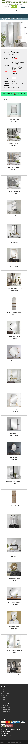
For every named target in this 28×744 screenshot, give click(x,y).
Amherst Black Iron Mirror (14, 240)
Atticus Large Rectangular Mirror (14, 481)
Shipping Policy (7, 709)
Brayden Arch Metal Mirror (14, 674)
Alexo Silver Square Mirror (14, 191)
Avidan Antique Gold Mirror (14, 505)
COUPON (15, 93)
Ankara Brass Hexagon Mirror (14, 409)
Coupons (5, 715)
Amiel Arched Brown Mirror (14, 312)
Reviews (11, 99)
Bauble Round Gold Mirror (14, 578)
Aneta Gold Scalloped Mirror (14, 385)
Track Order (6, 693)
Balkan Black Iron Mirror (14, 530)
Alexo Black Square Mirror (14, 143)
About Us (5, 691)
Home (1, 18)
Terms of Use (6, 713)
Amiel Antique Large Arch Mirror (14, 288)
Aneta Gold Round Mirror (14, 360)
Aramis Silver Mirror (14, 433)
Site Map (5, 697)
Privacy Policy (6, 711)
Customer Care (7, 705)
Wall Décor (7, 18)
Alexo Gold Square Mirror (14, 167)
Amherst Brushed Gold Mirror (14, 264)
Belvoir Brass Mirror (14, 626)
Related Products (5, 99)
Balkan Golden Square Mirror (14, 554)
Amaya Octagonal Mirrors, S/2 (14, 215)
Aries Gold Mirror (14, 457)
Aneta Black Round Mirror (14, 336)
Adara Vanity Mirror (14, 119)
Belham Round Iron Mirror (14, 602)
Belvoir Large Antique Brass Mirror (14, 650)
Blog (4, 699)
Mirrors (13, 18)
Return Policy (6, 707)
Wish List (5, 695)
